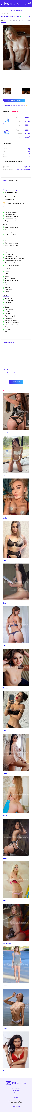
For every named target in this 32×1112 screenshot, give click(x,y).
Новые (16, 1093)
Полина (5, 688)
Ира (4, 1071)
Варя (4, 603)
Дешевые (16, 1095)
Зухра (5, 773)
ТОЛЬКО (6, 433)
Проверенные (16, 1090)
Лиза (4, 560)
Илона (5, 901)
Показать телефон (14, 100)
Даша (5, 858)
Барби (5, 518)
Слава (5, 986)
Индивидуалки (16, 1088)
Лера (4, 475)
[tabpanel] (16, 47)
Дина (4, 730)
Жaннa (5, 815)
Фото (3, 20)
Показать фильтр (16, 10)
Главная (3, 13)
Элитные (16, 1097)
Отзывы (27, 21)
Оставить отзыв (16, 381)
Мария (5, 1028)
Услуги (21, 21)
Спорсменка (7, 943)
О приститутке (12, 21)
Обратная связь (16, 1106)
